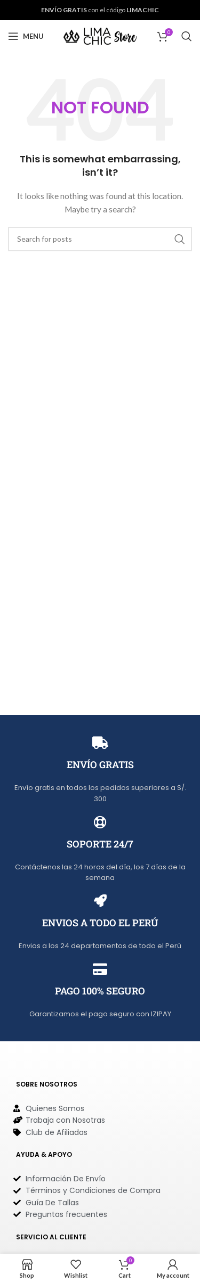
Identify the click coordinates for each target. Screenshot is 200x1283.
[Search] (186, 36)
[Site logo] (100, 35)
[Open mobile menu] (26, 36)
